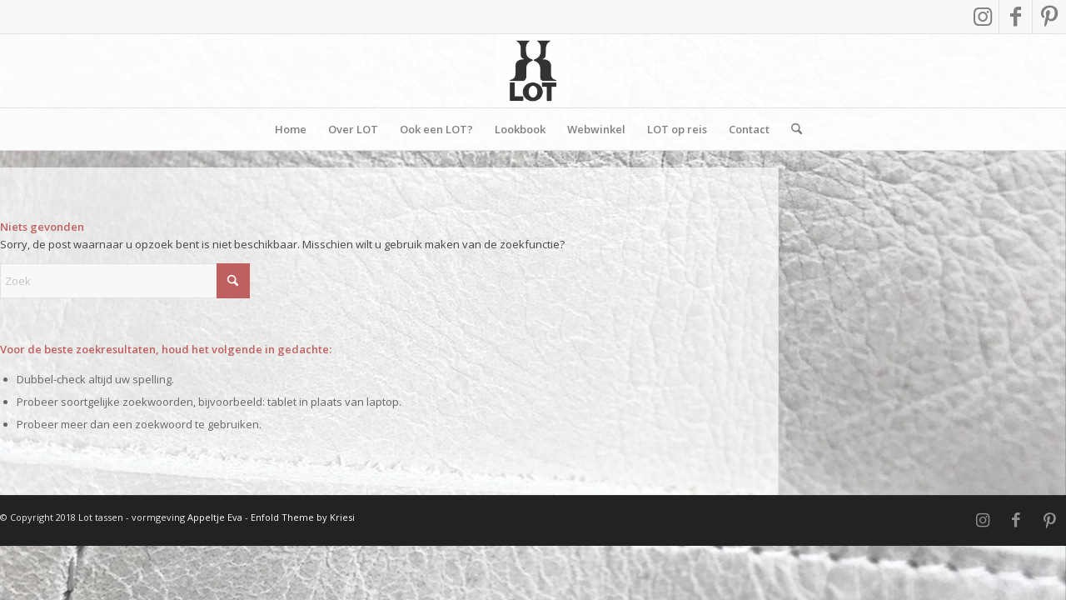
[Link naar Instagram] (982, 16)
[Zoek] (791, 129)
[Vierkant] (533, 71)
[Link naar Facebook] (1015, 16)
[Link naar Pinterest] (1049, 16)
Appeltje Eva (216, 517)
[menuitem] (290, 129)
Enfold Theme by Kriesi (303, 517)
